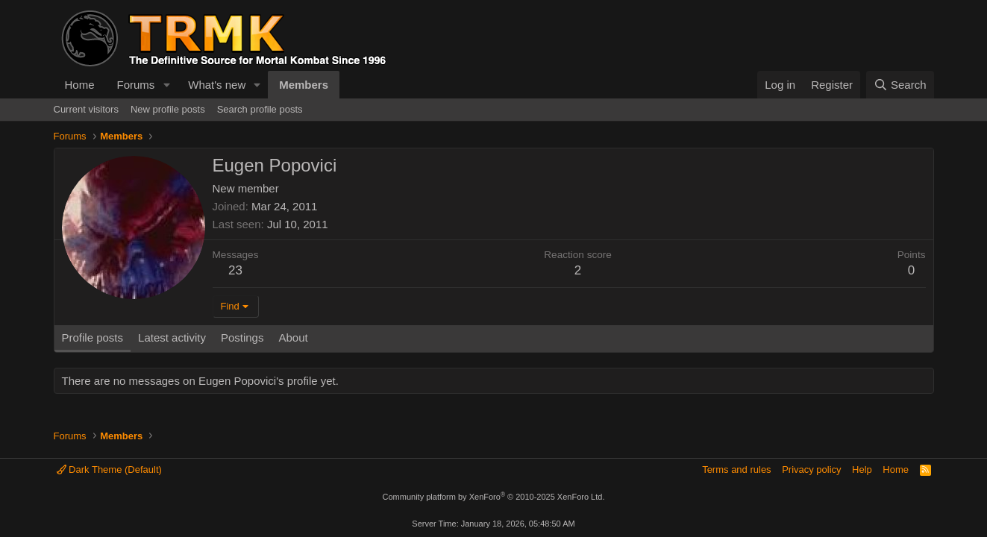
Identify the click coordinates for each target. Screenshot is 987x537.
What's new (216, 84)
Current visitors (86, 109)
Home (80, 84)
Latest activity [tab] (172, 337)
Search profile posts (260, 109)
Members (303, 84)
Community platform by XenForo (494, 496)
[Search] (900, 84)
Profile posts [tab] (93, 337)
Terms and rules (736, 469)
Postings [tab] (242, 337)
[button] (166, 84)
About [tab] (292, 337)
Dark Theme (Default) (109, 469)
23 (235, 270)
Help (862, 469)
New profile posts (168, 109)
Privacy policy (811, 469)
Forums (136, 84)
